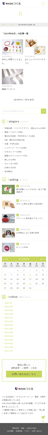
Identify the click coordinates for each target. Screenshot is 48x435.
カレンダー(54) (11, 164)
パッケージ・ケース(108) (15, 148)
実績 (22, 428)
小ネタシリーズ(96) (13, 152)
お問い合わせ (37, 431)
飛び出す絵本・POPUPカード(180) (20, 136)
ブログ (11, 25)
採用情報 (19, 431)
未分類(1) (9, 171)
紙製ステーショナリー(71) (16, 156)
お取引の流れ (31, 428)
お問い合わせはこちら (24, 374)
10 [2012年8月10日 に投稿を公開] (30, 275)
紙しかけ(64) (10, 160)
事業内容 (15, 428)
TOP (3, 25)
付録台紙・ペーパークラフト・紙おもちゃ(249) (25, 128)
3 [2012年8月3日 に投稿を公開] (30, 270)
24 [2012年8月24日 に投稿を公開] (30, 284)
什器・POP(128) (12, 144)
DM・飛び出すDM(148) (15, 140)
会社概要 (10, 431)
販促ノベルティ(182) (14, 132)
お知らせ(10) (10, 167)
